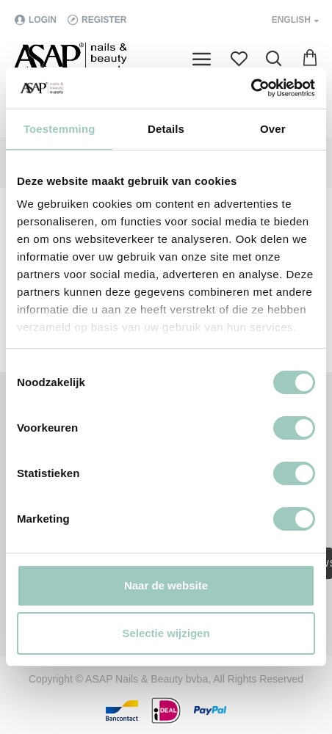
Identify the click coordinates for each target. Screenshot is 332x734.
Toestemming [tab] (59, 129)
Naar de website (166, 585)
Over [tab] (273, 129)
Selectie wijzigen (165, 633)
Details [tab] (166, 129)
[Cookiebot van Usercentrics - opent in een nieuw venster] (251, 88)
